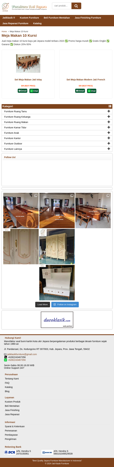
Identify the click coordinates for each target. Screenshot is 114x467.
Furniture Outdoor (13, 143)
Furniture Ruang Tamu (15, 111)
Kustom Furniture (29, 17)
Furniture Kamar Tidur (15, 127)
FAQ (7, 383)
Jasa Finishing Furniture (88, 17)
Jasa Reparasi (12, 414)
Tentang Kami (12, 378)
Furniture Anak (11, 133)
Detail (23, 91)
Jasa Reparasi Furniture (15, 23)
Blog (7, 391)
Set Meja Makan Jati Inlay (28, 79)
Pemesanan (11, 430)
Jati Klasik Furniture (60, 463)
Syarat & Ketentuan (15, 426)
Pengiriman (10, 439)
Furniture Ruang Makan (16, 122)
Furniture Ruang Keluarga (17, 116)
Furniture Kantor (12, 138)
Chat (34, 91)
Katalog (37, 23)
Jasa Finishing (12, 410)
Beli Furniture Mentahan (57, 17)
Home (4, 31)
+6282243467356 (16, 360)
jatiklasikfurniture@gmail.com (22, 354)
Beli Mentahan (12, 406)
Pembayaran (11, 435)
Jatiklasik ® (8, 17)
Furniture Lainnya (13, 149)
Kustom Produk (12, 401)
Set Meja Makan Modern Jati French (86, 79)
